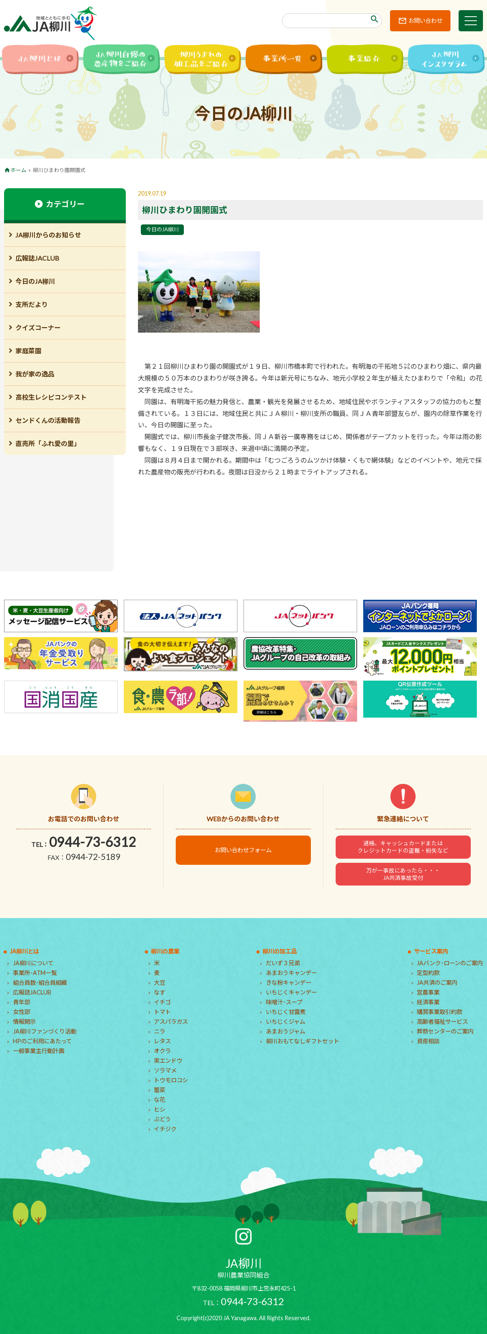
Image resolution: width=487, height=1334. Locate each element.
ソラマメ (165, 1070)
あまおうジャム (285, 1031)
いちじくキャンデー (291, 992)
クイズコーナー (38, 327)
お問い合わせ (425, 20)
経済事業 (428, 1002)
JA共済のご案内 (437, 982)
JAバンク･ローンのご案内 (450, 963)
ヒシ (159, 1109)
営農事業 (428, 992)
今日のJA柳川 (162, 229)
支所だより (31, 304)
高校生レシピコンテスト (51, 397)
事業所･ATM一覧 (35, 972)
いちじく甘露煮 (286, 1011)
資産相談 (428, 1041)
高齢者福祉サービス (442, 1021)
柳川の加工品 (280, 951)
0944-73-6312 (92, 842)
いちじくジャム (285, 1021)
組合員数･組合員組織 (40, 982)
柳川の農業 (165, 951)
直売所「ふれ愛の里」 (47, 443)
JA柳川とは (24, 951)
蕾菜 (159, 1089)
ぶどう (162, 1119)
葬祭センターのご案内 (445, 1031)
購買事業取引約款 (439, 1011)
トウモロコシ (171, 1080)
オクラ (162, 1050)
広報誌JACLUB (37, 258)
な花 (159, 1099)
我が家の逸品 (34, 374)
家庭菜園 (28, 351)
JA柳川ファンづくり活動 (44, 1031)
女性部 (21, 1011)
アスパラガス (171, 1021)
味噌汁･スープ (284, 1002)
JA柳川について (33, 963)
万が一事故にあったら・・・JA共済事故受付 (403, 874)
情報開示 (24, 1021)
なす (159, 992)
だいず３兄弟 (283, 963)
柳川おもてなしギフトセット (302, 1041)
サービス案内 (431, 951)
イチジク (165, 1128)
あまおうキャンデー (291, 972)
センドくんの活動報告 (47, 420)
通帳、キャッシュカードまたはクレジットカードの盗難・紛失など (403, 847)
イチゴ (162, 1002)
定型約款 (428, 972)
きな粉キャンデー (288, 982)
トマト (162, 1011)
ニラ (159, 1031)
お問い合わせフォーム (243, 850)
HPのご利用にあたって (42, 1041)
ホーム (18, 170)
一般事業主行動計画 (38, 1050)
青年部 (21, 1002)
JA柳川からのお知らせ (48, 235)
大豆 (159, 982)
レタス (162, 1041)
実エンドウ (168, 1060)
